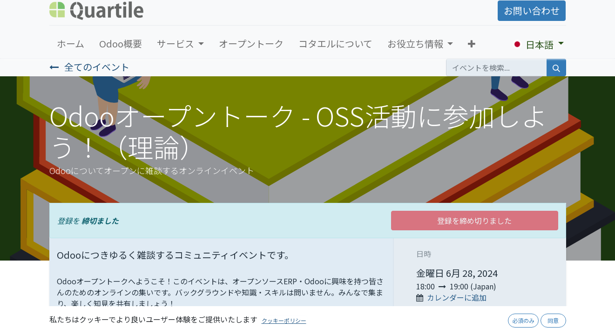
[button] (471, 43)
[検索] (556, 67)
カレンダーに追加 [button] (457, 297)
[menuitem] (70, 43)
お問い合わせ (532, 10)
